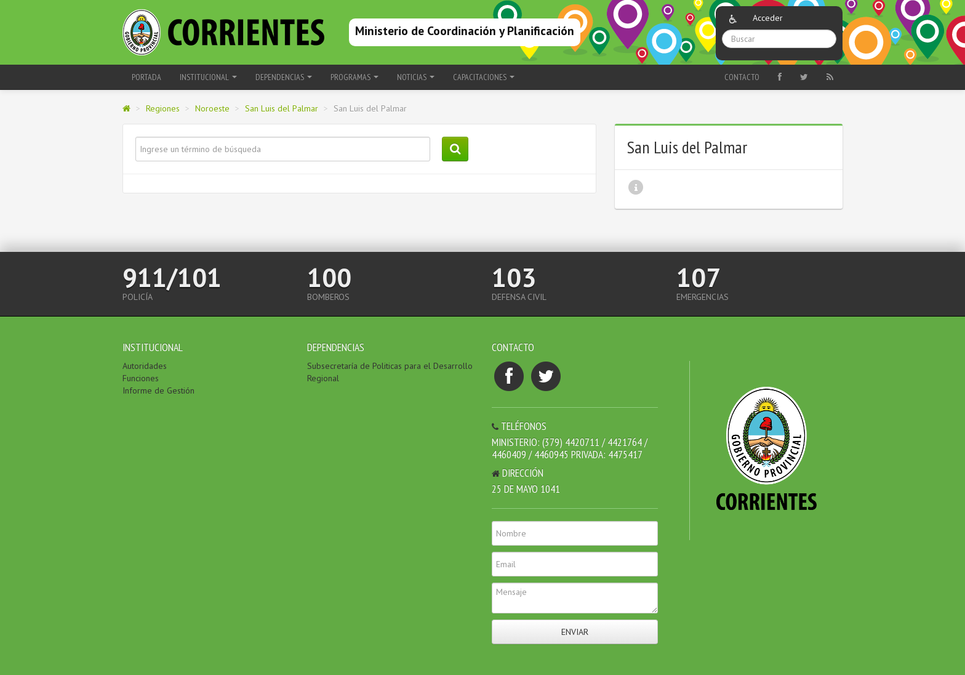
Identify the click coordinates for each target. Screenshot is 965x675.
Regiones (163, 108)
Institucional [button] (208, 77)
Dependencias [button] (283, 77)
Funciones (140, 378)
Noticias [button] (415, 77)
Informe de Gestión (158, 390)
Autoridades (144, 365)
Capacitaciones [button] (484, 77)
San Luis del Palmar (281, 108)
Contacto (741, 77)
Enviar (574, 631)
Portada (146, 77)
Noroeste (212, 108)
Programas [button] (354, 77)
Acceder (768, 17)
